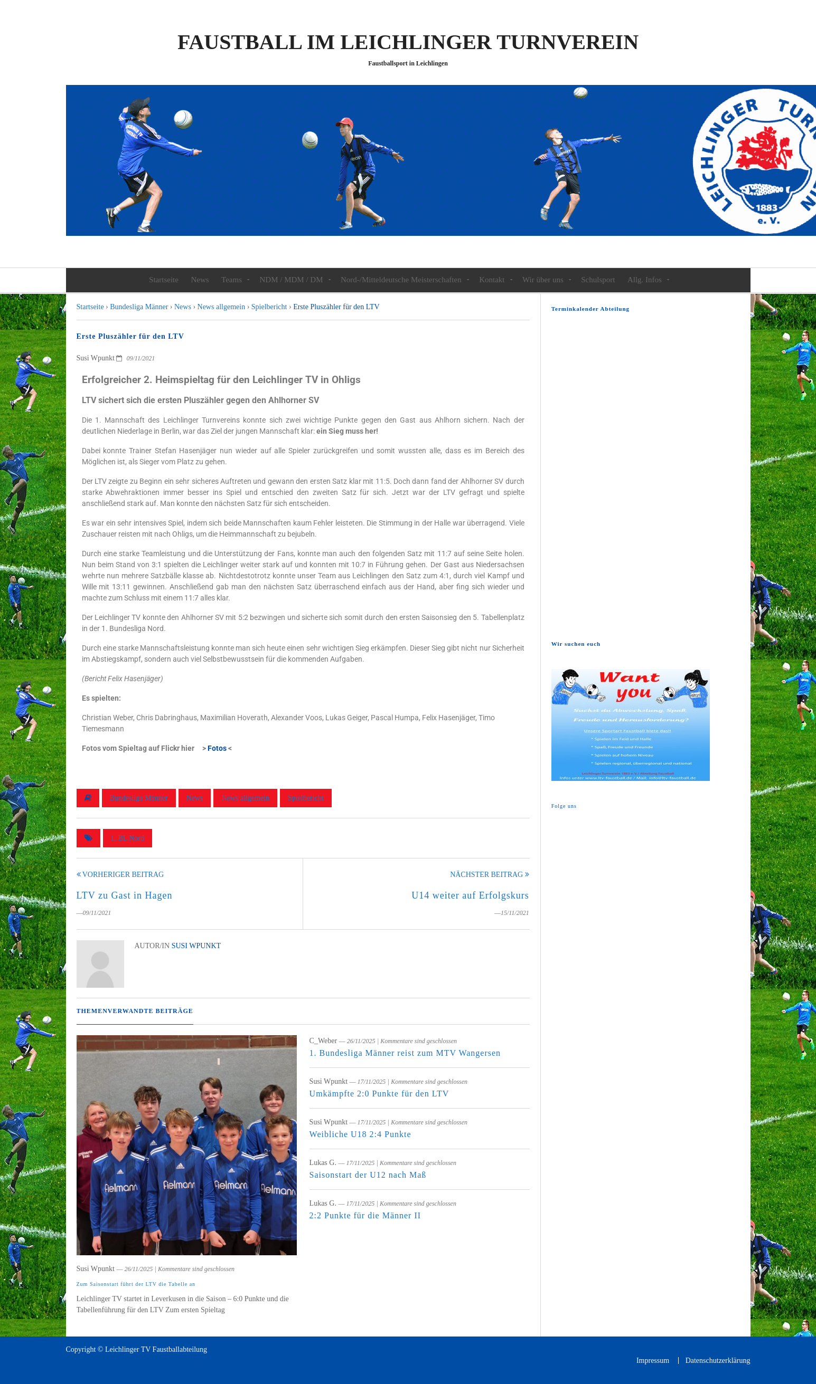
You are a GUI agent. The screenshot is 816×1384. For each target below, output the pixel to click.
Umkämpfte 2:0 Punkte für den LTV (379, 1093)
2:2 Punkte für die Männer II (365, 1215)
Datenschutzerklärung (718, 1360)
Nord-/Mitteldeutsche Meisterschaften (401, 279)
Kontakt (491, 279)
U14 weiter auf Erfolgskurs (470, 895)
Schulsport (598, 279)
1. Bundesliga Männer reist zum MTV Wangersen (405, 1052)
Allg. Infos (644, 279)
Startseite (164, 279)
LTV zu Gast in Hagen (125, 895)
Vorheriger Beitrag (120, 875)
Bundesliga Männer (139, 798)
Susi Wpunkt (196, 946)
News (200, 279)
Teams (231, 279)
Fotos (217, 748)
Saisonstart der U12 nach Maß (368, 1174)
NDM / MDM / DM (291, 279)
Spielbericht (306, 798)
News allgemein (245, 798)
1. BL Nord (128, 838)
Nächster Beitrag (489, 875)
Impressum (652, 1360)
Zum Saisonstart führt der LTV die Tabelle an (136, 1284)
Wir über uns (543, 279)
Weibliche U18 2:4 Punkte (360, 1134)
